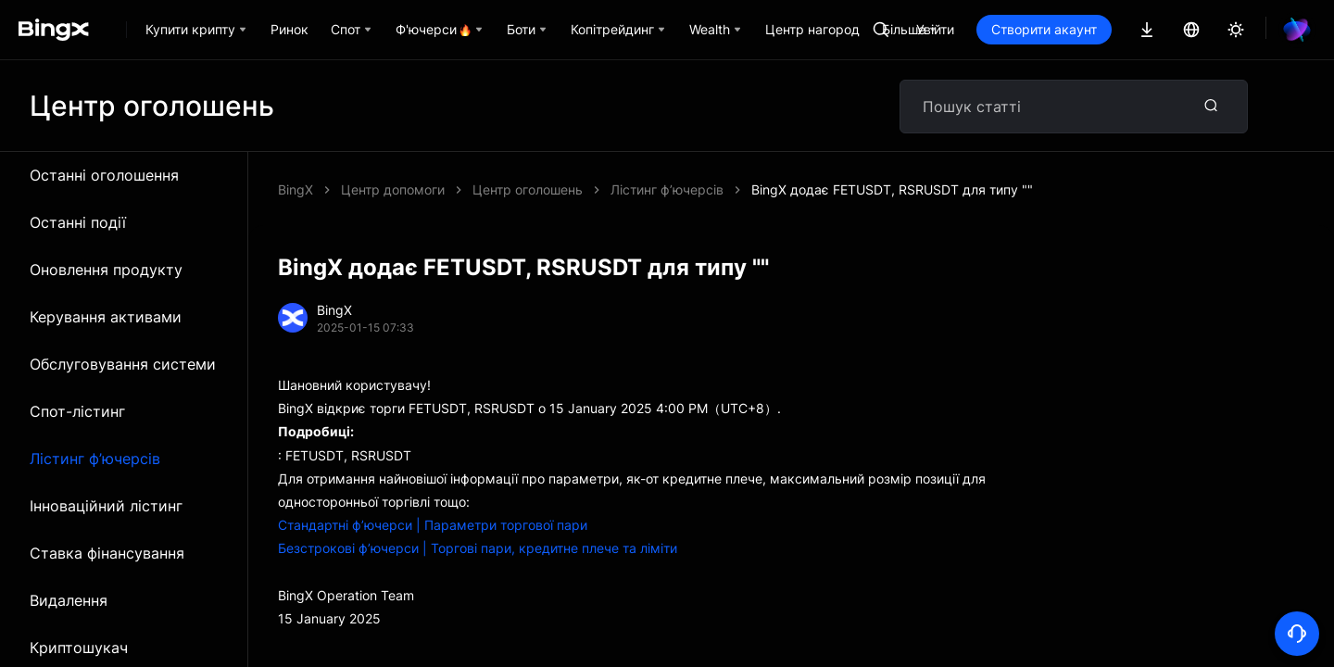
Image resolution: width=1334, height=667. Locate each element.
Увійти (998, 29)
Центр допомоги (393, 189)
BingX (295, 189)
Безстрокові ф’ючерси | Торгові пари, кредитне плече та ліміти (477, 548)
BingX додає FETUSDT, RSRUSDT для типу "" (613, 189)
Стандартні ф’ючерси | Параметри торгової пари (432, 525)
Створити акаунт (1107, 29)
